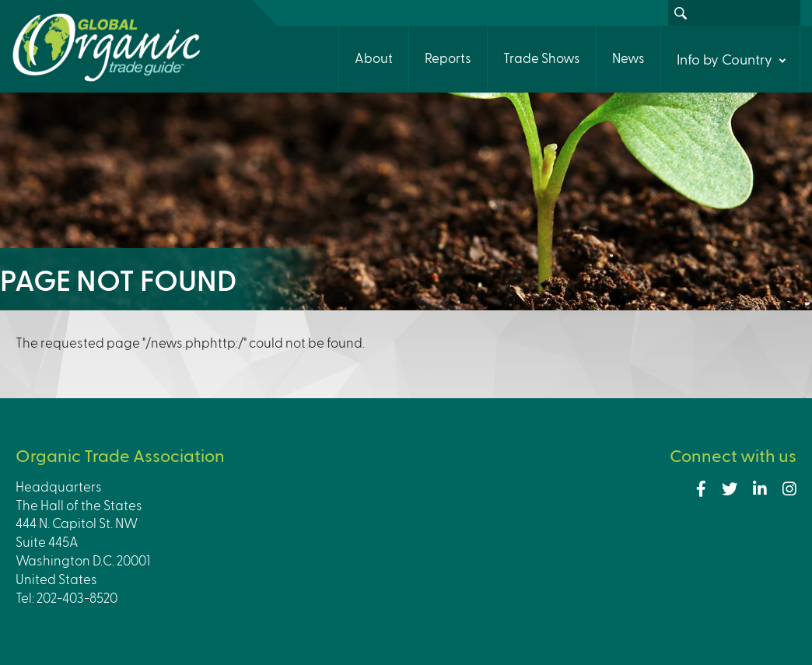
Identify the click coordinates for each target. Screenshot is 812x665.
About (374, 57)
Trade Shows (541, 57)
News (628, 57)
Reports (448, 57)
